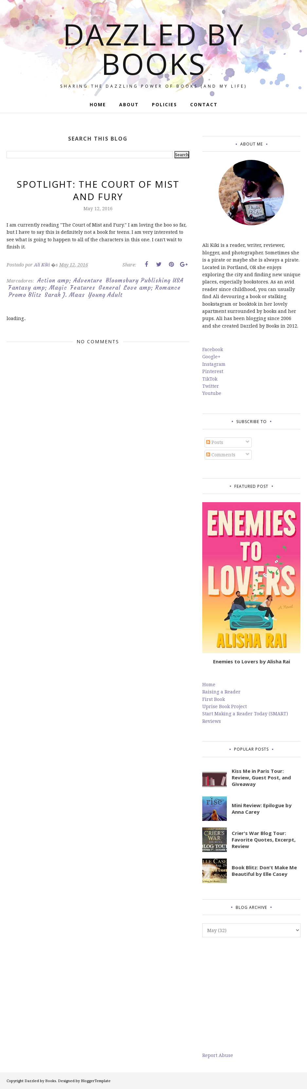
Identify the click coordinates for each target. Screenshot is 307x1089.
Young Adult (105, 294)
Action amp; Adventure (69, 280)
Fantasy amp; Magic (38, 287)
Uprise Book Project (224, 706)
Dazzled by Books (154, 48)
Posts (214, 442)
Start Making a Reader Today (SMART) (245, 713)
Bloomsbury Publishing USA (144, 280)
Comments (220, 454)
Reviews (211, 721)
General (109, 287)
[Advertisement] (251, 994)
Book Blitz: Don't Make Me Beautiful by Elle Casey (264, 870)
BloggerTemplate (96, 1080)
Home (208, 684)
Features (82, 287)
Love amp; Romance (152, 287)
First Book (213, 699)
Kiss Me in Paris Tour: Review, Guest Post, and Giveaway (261, 777)
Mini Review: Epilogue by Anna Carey (262, 808)
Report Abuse (217, 1055)
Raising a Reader (221, 692)
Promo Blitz (25, 294)
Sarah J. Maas (65, 294)
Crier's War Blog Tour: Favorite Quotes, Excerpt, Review (264, 839)
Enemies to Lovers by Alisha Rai (251, 661)
